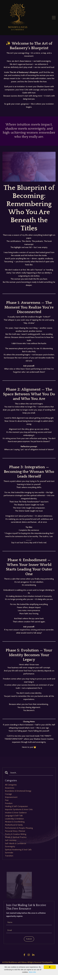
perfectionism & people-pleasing (19, 828)
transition (9, 856)
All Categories (11, 785)
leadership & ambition (14, 819)
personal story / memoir (15, 831)
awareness (9, 788)
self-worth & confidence (15, 843)
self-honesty (10, 840)
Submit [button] (29, 939)
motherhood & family (14, 825)
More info (32, 972)
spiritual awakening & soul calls (18, 849)
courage (8, 794)
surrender (9, 852)
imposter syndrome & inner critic (19, 809)
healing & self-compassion (16, 806)
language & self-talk (14, 815)
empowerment (11, 797)
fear (7, 800)
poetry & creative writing (15, 834)
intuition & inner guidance (16, 812)
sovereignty (10, 846)
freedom (8, 803)
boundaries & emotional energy (18, 791)
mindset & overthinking (14, 822)
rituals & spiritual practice (16, 837)
